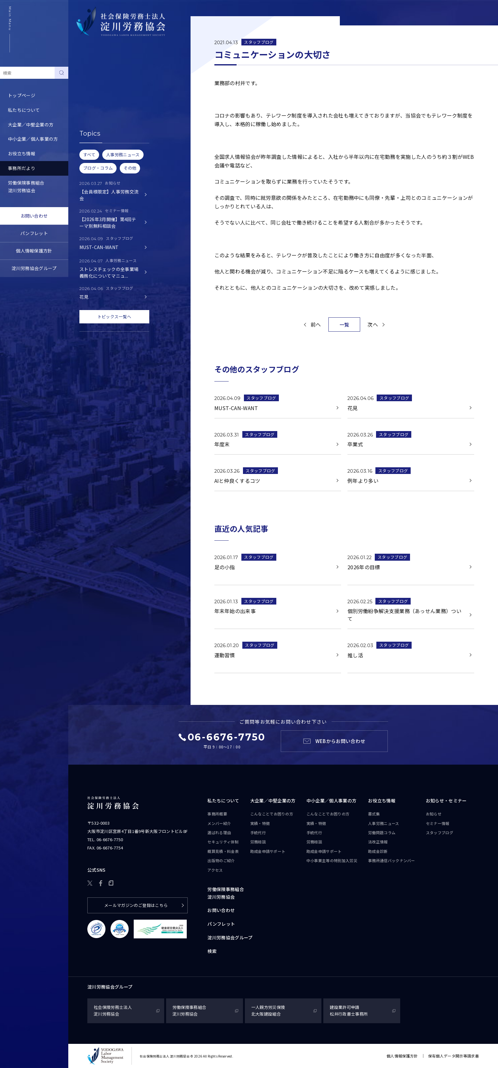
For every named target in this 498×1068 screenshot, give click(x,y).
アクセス (215, 870)
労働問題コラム (381, 832)
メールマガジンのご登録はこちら (136, 905)
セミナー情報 (90, 88)
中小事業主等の (331, 860)
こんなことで (271, 814)
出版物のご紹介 (221, 860)
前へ (316, 324)
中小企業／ (331, 801)
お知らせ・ (446, 801)
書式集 (374, 813)
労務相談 (258, 841)
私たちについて (24, 110)
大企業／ (273, 801)
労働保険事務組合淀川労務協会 (26, 186)
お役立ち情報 (21, 153)
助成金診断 (378, 851)
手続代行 (258, 832)
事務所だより (21, 168)
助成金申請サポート (268, 851)
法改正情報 (378, 841)
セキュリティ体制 (223, 841)
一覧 (344, 324)
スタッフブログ (92, 103)
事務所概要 (217, 813)
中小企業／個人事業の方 (33, 139)
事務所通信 (391, 860)
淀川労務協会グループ (34, 268)
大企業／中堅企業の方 (30, 124)
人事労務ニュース (383, 823)
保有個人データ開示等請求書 (453, 1055)
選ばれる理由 (219, 832)
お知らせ (85, 74)
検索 (212, 951)
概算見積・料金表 (223, 851)
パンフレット (34, 233)
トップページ (21, 95)
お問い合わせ (34, 216)
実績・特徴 (260, 823)
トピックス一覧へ (114, 317)
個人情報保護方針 (34, 250)
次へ (372, 324)
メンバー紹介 (219, 823)
